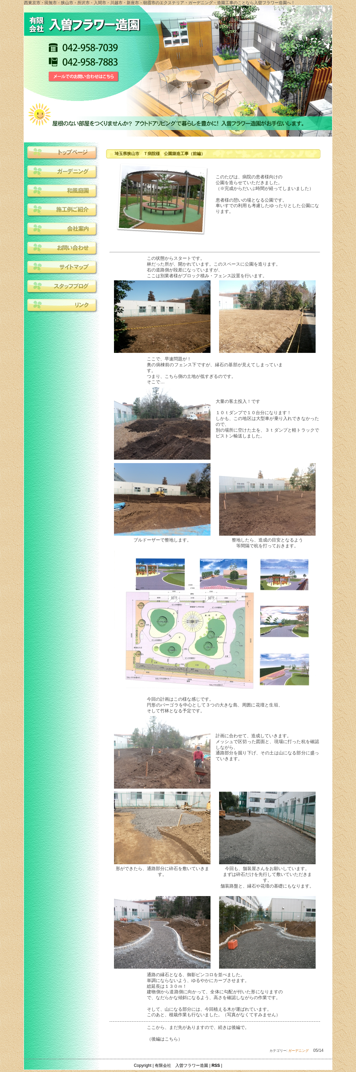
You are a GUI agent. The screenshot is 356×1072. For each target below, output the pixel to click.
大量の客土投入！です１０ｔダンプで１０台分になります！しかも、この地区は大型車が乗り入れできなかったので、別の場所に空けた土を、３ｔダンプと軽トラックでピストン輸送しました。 (267, 418)
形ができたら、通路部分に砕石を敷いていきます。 (162, 871)
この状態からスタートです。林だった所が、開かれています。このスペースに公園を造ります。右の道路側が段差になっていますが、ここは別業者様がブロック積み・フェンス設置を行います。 (213, 267)
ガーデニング (298, 1050)
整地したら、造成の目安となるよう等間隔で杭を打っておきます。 (267, 542)
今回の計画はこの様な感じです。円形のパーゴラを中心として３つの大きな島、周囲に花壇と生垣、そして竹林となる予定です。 (215, 705)
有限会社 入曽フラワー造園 (181, 1065)
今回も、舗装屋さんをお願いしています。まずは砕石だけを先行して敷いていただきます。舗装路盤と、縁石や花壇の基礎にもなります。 (267, 877)
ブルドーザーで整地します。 (162, 540)
